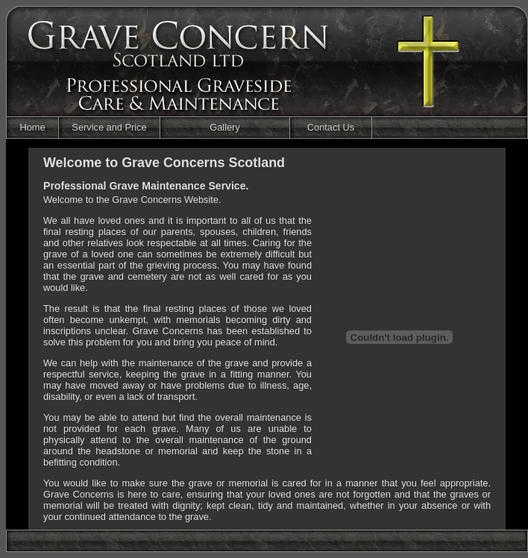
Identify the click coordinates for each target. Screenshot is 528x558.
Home (32, 127)
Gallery (225, 127)
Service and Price (109, 127)
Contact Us (330, 127)
